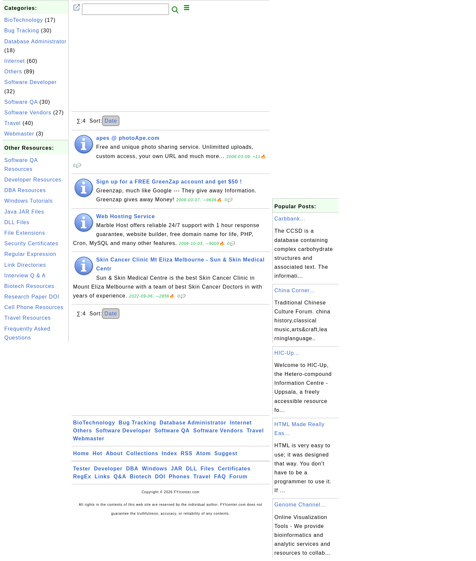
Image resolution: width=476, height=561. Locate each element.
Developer (108, 468)
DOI (160, 476)
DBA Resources (25, 190)
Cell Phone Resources (33, 307)
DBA (132, 468)
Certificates (234, 468)
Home (81, 453)
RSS (187, 453)
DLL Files (16, 222)
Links (102, 476)
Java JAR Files (24, 212)
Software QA (21, 102)
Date (110, 121)
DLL (191, 468)
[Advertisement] (36, 443)
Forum (238, 476)
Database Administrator (35, 41)
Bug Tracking (21, 30)
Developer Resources (32, 179)
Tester (82, 468)
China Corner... (294, 290)
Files (207, 468)
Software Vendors (27, 112)
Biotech (141, 476)
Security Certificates (31, 243)
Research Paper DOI (32, 297)
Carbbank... (289, 218)
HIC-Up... (286, 353)
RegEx (82, 476)
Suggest (225, 453)
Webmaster (19, 134)
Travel (12, 123)
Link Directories (25, 265)
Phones (179, 476)
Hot (97, 453)
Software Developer (30, 82)
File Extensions (24, 233)
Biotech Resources (29, 286)
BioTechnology (23, 20)
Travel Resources (27, 318)
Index (169, 453)
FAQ (220, 476)
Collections (142, 453)
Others (13, 71)
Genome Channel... (300, 504)
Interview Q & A (25, 275)
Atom (203, 453)
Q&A (120, 476)
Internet (14, 61)
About (114, 453)
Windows (154, 468)
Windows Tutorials (28, 201)
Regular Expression (30, 254)
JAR (176, 468)
